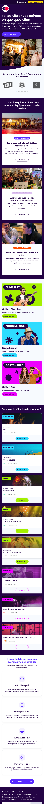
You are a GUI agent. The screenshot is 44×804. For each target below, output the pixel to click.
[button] (18, 91)
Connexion (21, 2)
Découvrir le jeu (9, 316)
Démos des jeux (11, 34)
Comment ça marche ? (22, 781)
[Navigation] (39, 8)
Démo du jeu (22, 438)
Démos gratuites (35, 2)
